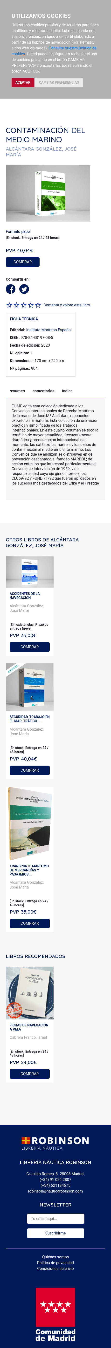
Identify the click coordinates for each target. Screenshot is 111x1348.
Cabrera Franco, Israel (28, 1037)
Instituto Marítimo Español (49, 330)
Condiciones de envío (55, 1268)
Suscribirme (55, 1233)
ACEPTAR (22, 82)
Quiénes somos (55, 1257)
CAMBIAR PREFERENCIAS (59, 82)
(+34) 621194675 (55, 1185)
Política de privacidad (55, 1262)
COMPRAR (23, 262)
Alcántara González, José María (27, 608)
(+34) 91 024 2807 (55, 1179)
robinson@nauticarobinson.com (55, 1191)
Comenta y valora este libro (66, 305)
